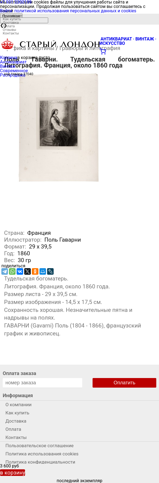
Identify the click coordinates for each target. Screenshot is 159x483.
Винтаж (8, 66)
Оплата (9, 26)
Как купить (12, 19)
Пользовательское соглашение (39, 445)
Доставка (11, 23)
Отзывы (9, 30)
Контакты (11, 33)
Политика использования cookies (41, 453)
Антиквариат (13, 62)
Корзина (8, 57)
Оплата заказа (19, 373)
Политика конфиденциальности (40, 462)
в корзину (12, 472)
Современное (14, 70)
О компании (13, 15)
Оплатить (124, 382)
